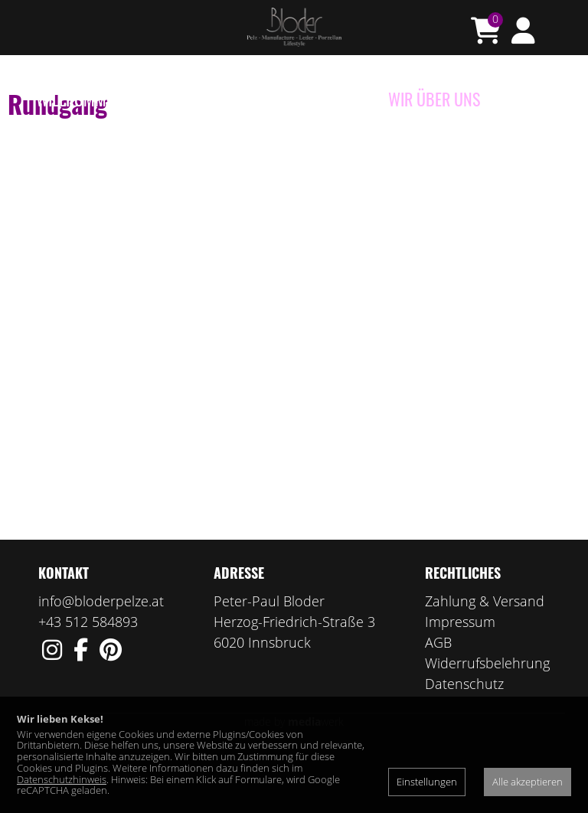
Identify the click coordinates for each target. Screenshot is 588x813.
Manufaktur (329, 99)
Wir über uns (434, 99)
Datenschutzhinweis (61, 779)
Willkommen (79, 99)
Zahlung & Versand (484, 660)
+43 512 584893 (88, 681)
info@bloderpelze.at (101, 660)
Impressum (460, 681)
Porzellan (235, 99)
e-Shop (161, 99)
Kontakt (524, 99)
